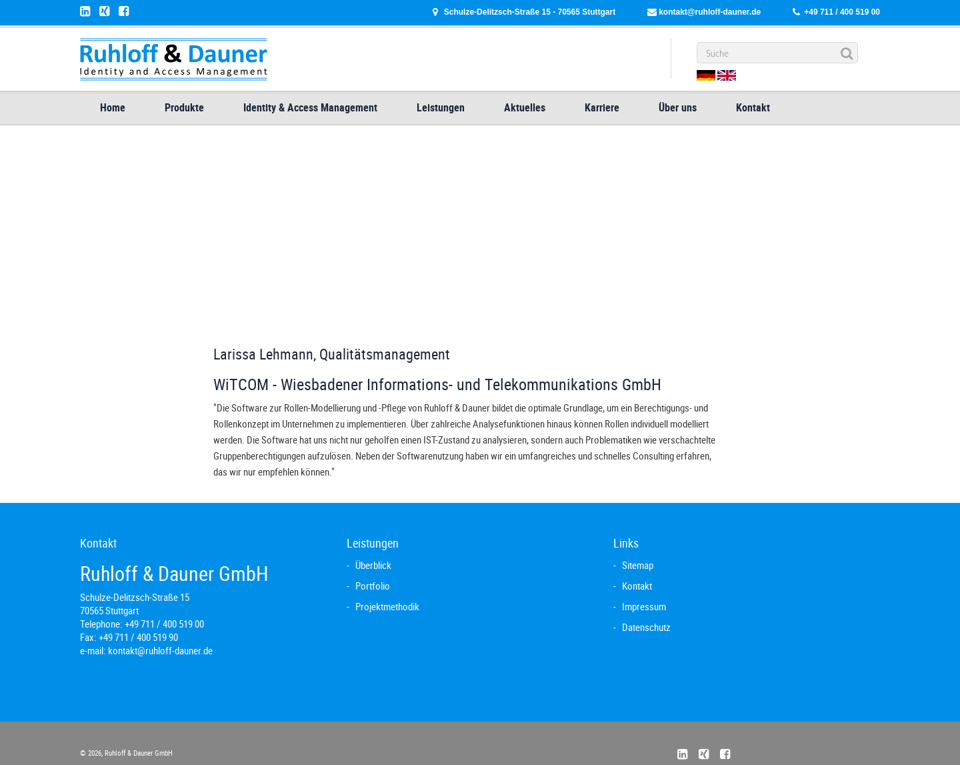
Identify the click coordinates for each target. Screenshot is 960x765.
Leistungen (441, 107)
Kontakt (753, 107)
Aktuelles (524, 107)
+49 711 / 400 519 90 (138, 637)
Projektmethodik (387, 606)
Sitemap (637, 565)
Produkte (184, 107)
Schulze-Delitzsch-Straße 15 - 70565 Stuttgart (529, 12)
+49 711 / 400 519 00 (842, 12)
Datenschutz (646, 627)
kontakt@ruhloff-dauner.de (710, 12)
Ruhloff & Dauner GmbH (138, 753)
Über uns (678, 107)
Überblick (373, 565)
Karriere (602, 107)
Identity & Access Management (310, 107)
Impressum (644, 606)
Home (112, 107)
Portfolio (372, 585)
